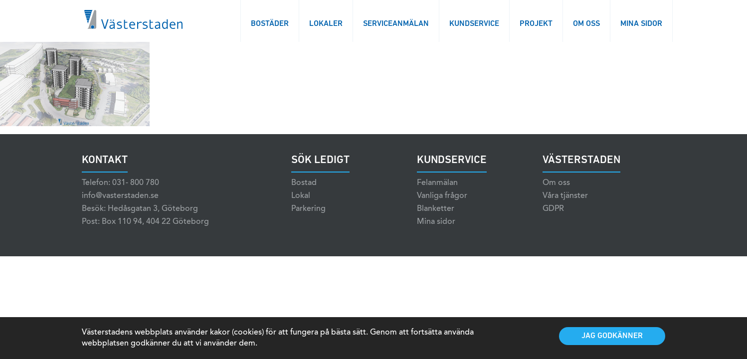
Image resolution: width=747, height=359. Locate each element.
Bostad (304, 183)
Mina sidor (641, 24)
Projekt (536, 24)
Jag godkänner (612, 336)
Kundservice (474, 24)
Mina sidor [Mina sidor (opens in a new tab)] (436, 222)
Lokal (300, 196)
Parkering (308, 209)
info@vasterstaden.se (120, 196)
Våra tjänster (565, 196)
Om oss (586, 24)
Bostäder (270, 24)
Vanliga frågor (442, 196)
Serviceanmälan (396, 24)
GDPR (553, 209)
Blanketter (435, 209)
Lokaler (326, 24)
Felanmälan (437, 183)
